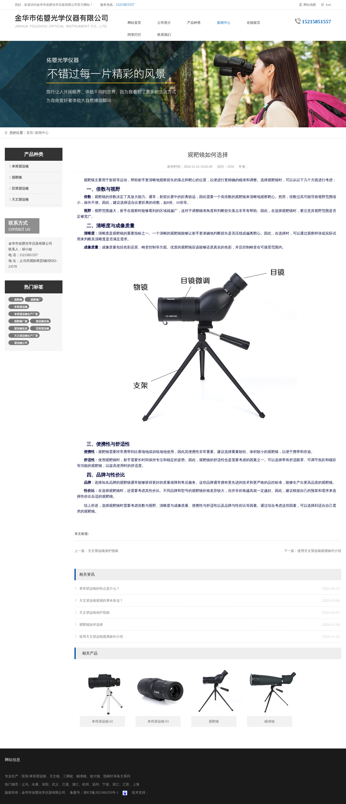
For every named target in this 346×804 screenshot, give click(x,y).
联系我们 (164, 35)
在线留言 (253, 23)
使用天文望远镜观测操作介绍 (319, 551)
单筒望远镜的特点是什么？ (209, 589)
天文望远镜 (18, 199)
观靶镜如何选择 (209, 625)
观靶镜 (15, 177)
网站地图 (309, 4)
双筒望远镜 (18, 188)
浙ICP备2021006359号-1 (100, 792)
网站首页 (134, 23)
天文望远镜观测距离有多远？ (209, 601)
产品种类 (194, 23)
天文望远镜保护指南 (103, 551)
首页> (30, 133)
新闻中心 (223, 23)
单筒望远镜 (18, 166)
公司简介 (164, 23)
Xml (328, 4)
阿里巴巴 (134, 35)
